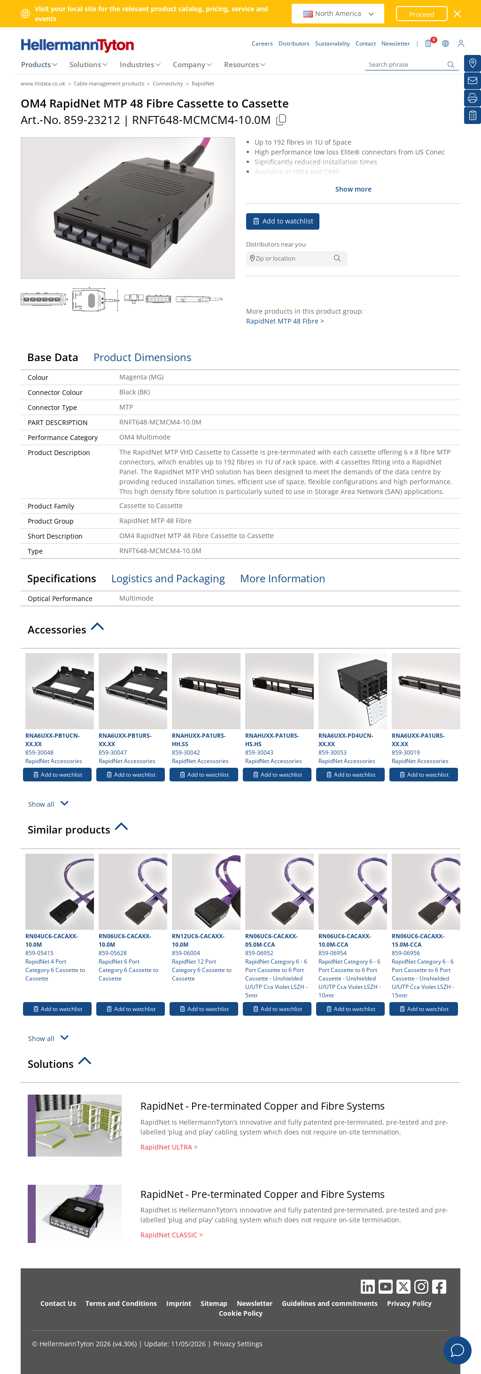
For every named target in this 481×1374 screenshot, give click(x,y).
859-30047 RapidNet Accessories (132, 709)
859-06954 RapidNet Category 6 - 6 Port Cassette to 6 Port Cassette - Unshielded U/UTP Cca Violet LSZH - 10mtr (351, 926)
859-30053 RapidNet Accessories (351, 709)
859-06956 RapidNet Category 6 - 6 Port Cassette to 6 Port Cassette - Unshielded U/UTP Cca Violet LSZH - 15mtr (425, 926)
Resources (241, 64)
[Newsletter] (472, 80)
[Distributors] (472, 63)
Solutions (85, 64)
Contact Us (58, 1303)
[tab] (240, 632)
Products (36, 64)
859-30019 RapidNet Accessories (425, 709)
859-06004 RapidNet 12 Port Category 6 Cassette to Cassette (205, 918)
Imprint (178, 1303)
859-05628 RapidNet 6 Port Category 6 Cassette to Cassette (132, 918)
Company (189, 64)
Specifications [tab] (61, 578)
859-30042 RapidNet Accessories (205, 709)
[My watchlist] (472, 115)
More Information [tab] (283, 578)
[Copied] (281, 119)
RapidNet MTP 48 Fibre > (285, 320)
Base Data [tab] (52, 357)
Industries (137, 64)
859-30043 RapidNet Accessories (278, 709)
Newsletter (254, 1303)
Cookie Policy (241, 1313)
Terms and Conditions (121, 1303)
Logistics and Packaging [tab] (168, 578)
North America (339, 13)
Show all (49, 803)
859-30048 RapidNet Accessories (58, 709)
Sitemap (214, 1303)
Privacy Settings (238, 1343)
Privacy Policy (409, 1303)
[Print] (472, 98)
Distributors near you (276, 244)
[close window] (457, 13)
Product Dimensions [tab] (142, 357)
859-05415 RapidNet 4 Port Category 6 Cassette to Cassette (58, 918)
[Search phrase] (412, 64)
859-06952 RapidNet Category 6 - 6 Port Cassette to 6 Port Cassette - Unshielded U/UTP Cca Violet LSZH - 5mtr (278, 926)
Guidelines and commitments (330, 1303)
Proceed (421, 14)
